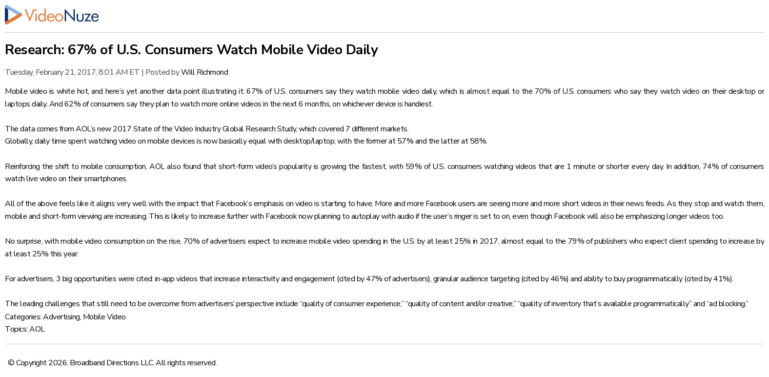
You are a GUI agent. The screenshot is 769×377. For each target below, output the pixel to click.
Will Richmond (204, 72)
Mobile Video (104, 317)
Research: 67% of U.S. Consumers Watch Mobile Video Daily (191, 50)
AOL (37, 329)
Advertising (61, 317)
